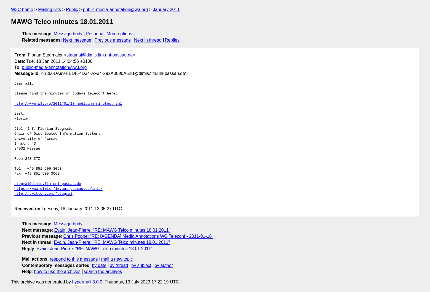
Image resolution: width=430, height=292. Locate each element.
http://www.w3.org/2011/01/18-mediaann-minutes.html (68, 103)
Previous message (113, 40)
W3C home (22, 9)
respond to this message (74, 259)
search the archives (103, 271)
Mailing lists (49, 9)
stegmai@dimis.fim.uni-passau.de (99, 55)
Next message (77, 40)
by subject (141, 265)
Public (72, 9)
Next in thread (148, 40)
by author (163, 265)
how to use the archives (57, 271)
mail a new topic (117, 259)
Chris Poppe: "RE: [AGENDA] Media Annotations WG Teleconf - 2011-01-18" (138, 236)
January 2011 (166, 9)
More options (119, 33)
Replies (172, 40)
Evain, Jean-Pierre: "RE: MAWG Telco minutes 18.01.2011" (112, 230)
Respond (94, 33)
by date (99, 265)
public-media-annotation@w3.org (115, 9)
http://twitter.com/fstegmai (43, 193)
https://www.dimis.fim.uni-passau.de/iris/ (58, 188)
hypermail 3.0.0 (87, 282)
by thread (119, 265)
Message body (68, 33)
